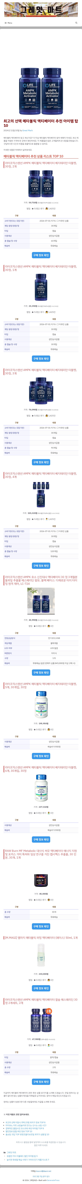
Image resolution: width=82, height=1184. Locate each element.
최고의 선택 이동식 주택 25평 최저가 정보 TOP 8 (25, 1122)
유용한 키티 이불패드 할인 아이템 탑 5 (22, 1156)
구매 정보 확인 (41, 255)
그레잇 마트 (11, 1152)
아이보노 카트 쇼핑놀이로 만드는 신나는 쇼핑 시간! (26, 1125)
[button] (76, 22)
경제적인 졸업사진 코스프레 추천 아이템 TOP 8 (25, 1128)
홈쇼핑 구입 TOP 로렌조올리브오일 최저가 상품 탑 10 (27, 1134)
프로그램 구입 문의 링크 (41, 1176)
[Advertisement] (41, 50)
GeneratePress (53, 1180)
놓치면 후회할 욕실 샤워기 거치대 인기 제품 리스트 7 (28, 1159)
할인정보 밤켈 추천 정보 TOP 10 (19, 1131)
